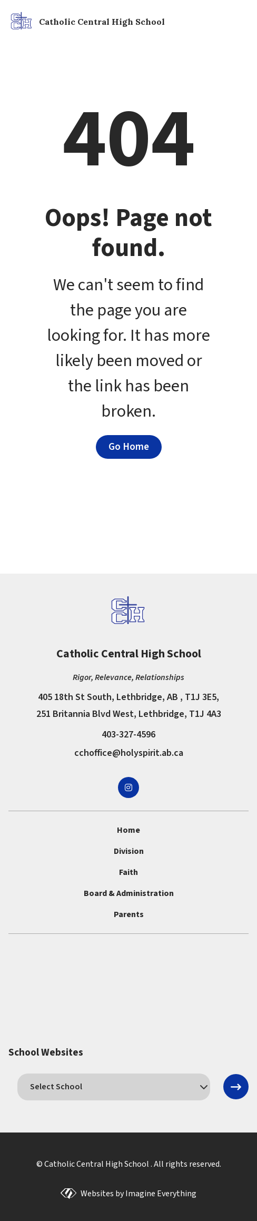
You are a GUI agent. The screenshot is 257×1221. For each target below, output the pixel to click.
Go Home (128, 446)
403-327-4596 (128, 734)
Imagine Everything (160, 1193)
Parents (129, 914)
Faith (128, 872)
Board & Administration (129, 893)
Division (129, 851)
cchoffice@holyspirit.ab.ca (128, 753)
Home (128, 830)
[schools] (113, 1087)
